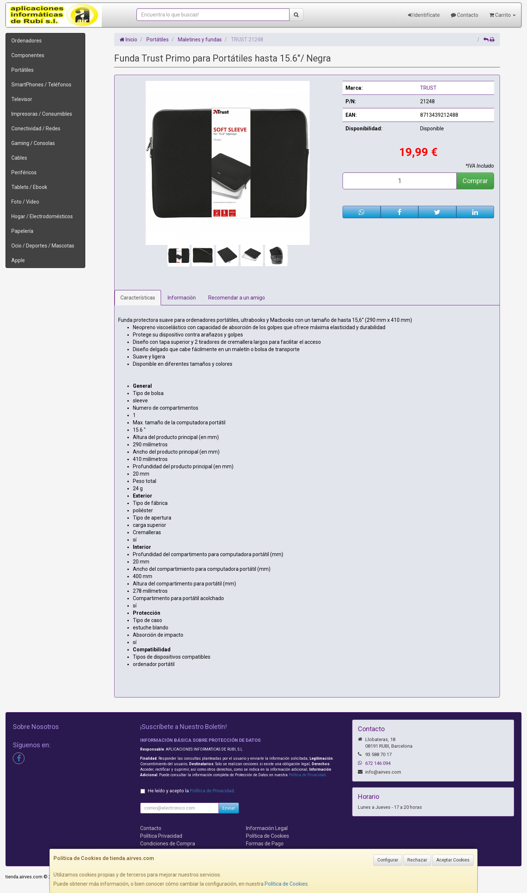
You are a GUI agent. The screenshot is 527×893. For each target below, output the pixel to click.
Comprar (475, 181)
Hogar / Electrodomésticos (42, 216)
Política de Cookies (286, 884)
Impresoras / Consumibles (41, 114)
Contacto (464, 15)
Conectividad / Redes (35, 128)
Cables (19, 158)
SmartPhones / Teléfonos (41, 85)
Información (182, 298)
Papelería (22, 231)
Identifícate (424, 15)
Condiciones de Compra (167, 844)
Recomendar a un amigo (236, 298)
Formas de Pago (265, 844)
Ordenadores (26, 41)
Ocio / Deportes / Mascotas (42, 246)
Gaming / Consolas (33, 143)
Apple (18, 260)
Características (137, 298)
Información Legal (267, 828)
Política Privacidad (161, 836)
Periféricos (24, 172)
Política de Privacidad (307, 775)
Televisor (21, 99)
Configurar (387, 860)
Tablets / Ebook (29, 187)
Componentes (27, 55)
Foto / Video (25, 202)
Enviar (229, 808)
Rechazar (417, 860)
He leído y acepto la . (191, 790)
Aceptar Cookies (453, 860)
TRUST (428, 88)
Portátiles (22, 70)
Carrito (502, 15)
